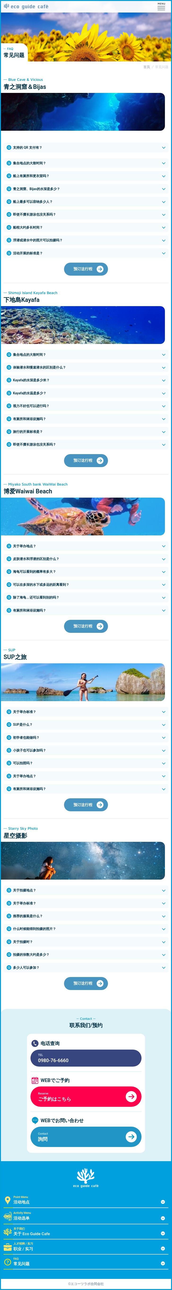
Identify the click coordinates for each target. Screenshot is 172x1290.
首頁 (146, 67)
